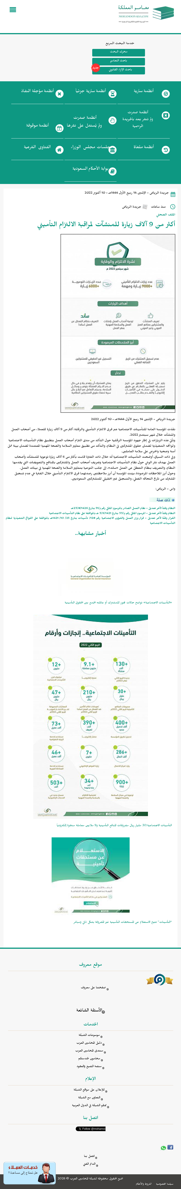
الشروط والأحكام (144, 1184)
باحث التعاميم (118, 61)
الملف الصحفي (165, 215)
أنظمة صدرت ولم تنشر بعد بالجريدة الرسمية (138, 120)
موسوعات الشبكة (89, 1036)
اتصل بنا (89, 1157)
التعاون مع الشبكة (89, 1098)
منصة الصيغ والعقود (89, 1067)
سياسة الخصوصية (164, 1184)
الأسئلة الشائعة (89, 1011)
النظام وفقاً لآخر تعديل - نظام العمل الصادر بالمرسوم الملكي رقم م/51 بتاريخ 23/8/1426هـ (123, 509)
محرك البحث (119, 52)
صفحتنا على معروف (93, 988)
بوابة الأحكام (90, 170)
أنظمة (143, 92)
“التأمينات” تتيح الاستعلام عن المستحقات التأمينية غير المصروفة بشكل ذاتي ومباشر (123, 923)
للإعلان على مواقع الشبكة (89, 1090)
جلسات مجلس (90, 148)
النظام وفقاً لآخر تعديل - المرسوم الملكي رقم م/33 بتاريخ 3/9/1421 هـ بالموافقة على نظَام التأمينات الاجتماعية (112, 514)
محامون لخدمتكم (89, 1059)
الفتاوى (37, 148)
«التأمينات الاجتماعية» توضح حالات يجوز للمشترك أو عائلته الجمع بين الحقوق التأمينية (118, 603)
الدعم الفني (89, 1164)
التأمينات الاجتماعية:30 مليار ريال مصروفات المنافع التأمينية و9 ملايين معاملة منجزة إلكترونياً (114, 826)
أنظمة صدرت (84, 123)
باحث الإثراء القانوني (112, 70)
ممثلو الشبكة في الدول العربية (89, 1106)
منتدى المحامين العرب (89, 1051)
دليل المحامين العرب (89, 1043)
